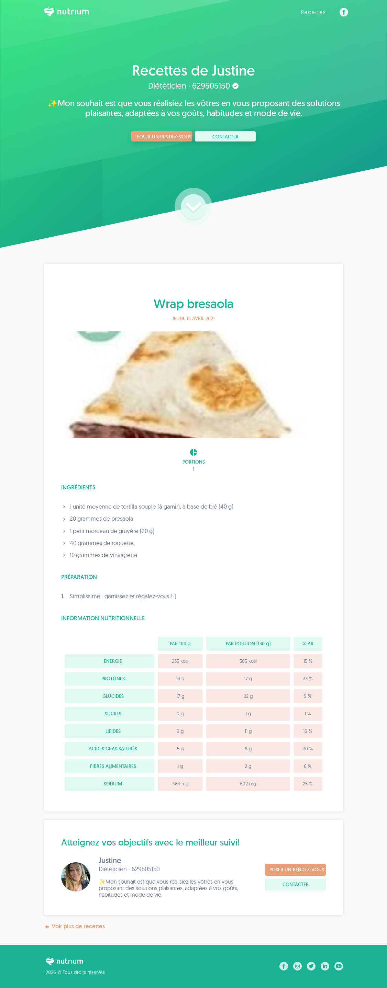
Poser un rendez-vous (164, 137)
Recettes (313, 11)
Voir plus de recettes (74, 926)
